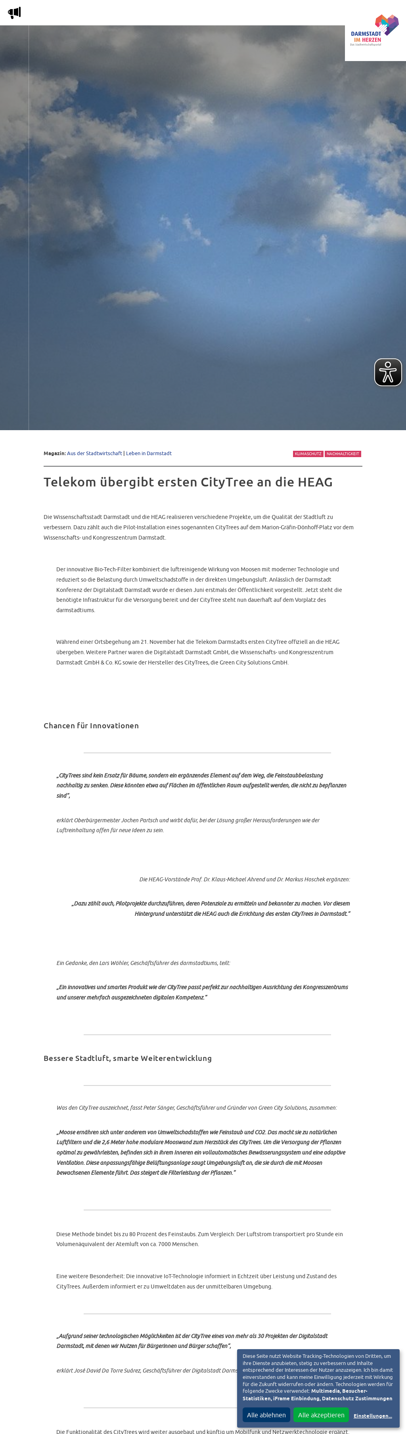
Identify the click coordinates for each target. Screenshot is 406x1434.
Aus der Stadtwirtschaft (94, 453)
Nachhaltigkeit (343, 454)
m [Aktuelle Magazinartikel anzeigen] (14, 12)
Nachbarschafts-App (224, 14)
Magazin (89, 14)
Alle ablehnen (266, 1415)
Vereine (318, 14)
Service (281, 14)
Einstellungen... (373, 1416)
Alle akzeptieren (321, 1415)
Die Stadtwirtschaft (147, 14)
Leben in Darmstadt (149, 453)
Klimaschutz (308, 454)
